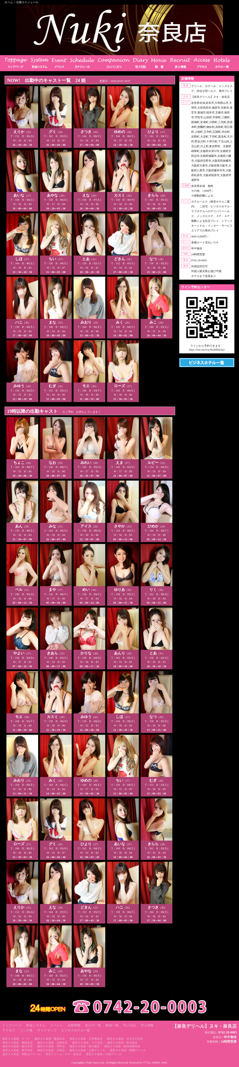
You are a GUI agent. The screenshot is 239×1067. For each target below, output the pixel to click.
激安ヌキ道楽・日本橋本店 (85, 1038)
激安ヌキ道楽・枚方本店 (17, 1046)
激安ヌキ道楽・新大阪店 (122, 1042)
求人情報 (147, 1025)
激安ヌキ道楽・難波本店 (49, 1038)
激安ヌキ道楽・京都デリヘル (87, 1050)
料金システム (36, 1025)
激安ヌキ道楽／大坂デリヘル (104, 1054)
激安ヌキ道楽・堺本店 (51, 1046)
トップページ (12, 1025)
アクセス (8, 1030)
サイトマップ (47, 1030)
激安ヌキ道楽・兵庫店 (51, 1050)
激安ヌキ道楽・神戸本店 (17, 1050)
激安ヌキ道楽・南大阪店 (84, 1046)
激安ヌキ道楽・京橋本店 (52, 1042)
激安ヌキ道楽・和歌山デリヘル (21, 1054)
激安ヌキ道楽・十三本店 (87, 1042)
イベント (56, 1025)
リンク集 (26, 1030)
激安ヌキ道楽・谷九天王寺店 (125, 1038)
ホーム (9, 2)
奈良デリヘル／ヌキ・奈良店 (63, 1054)
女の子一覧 (93, 1025)
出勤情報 (74, 1025)
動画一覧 (112, 1025)
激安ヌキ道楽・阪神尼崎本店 (122, 1046)
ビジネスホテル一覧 (75, 1030)
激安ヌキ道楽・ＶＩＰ (16, 1038)
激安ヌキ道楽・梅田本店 (17, 1042)
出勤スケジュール (27, 2)
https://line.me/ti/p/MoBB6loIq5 (207, 349)
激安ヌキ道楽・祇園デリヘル (128, 1050)
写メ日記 (129, 1025)
